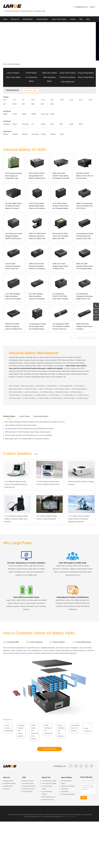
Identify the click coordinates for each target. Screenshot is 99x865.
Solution (73, 19)
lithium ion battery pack (46, 389)
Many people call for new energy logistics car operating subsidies (27, 438)
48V (33, 104)
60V (42, 104)
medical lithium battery (61, 392)
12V (51, 100)
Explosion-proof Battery (68, 77)
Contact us (16, 25)
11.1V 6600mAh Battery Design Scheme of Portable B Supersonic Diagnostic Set (15, 484)
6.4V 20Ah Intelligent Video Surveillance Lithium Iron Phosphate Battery (37, 296)
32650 (34, 114)
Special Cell (15, 19)
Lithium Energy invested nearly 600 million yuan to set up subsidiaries (28, 435)
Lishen (43, 124)
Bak (61, 124)
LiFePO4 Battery (31, 73)
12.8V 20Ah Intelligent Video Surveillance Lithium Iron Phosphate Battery (13, 296)
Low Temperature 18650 (49, 781)
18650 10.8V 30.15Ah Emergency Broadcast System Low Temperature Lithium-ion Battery (37, 266)
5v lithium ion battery (29, 398)
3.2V (4, 100)
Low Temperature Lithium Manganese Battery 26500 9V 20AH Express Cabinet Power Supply (13, 236)
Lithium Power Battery (59, 19)
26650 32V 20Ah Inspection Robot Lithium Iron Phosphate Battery (84, 266)
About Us (6, 25)
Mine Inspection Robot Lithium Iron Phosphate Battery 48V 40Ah (60, 236)
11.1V (43, 100)
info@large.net (81, 7)
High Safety (64, 789)
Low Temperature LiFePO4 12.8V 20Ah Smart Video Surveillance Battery (61, 296)
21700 (15, 114)
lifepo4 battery (79, 386)
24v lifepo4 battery (14, 395)
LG (33, 124)
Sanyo (15, 124)
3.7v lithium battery (54, 395)
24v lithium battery (56, 398)
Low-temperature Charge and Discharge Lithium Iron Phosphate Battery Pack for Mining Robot (37, 326)
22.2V (81, 100)
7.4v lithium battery (67, 395)
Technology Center (28, 783)
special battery (40, 386)
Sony (52, 124)
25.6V (15, 104)
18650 (5, 114)
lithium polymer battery (15, 389)
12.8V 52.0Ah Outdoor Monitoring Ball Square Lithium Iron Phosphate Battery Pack (37, 206)
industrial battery (52, 386)
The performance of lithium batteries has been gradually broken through (29, 428)
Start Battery (65, 791)
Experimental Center (28, 789)
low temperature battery (62, 389)
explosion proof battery (31, 392)
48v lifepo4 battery (40, 395)
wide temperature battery (79, 389)
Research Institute (27, 781)
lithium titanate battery (15, 392)
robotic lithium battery (46, 392)
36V (23, 104)
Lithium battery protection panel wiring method (20, 425)
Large (71, 124)
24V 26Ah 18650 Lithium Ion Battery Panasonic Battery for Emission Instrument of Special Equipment (13, 206)
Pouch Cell (44, 114)
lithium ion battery (14, 386)
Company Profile (8, 781)
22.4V (90, 100)
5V (23, 100)
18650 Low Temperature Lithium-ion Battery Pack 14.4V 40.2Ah (84, 206)
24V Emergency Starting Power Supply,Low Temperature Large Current (13, 175)
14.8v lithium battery (15, 398)
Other (52, 104)
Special (5, 134)
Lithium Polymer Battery (68, 73)
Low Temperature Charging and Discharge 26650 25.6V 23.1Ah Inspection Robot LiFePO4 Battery (84, 296)
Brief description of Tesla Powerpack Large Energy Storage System (27, 432)
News (88, 19)
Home (5, 19)
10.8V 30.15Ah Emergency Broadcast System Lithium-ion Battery (12, 266)
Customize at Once (49, 749)
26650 (24, 114)
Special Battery (28, 19)
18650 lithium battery (31, 389)
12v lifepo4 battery (76, 392)
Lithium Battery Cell (67, 82)
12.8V (62, 100)
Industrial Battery (42, 19)
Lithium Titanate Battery (86, 77)
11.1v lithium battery (82, 395)
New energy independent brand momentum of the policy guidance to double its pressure (35, 422)
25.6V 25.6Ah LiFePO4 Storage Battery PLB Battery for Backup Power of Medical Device (37, 175)
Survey (43, 134)
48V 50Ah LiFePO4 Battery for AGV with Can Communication (84, 175)
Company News (8, 786)
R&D (81, 19)
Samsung (25, 124)
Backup (53, 134)
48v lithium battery (82, 398)
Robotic (15, 134)
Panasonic (6, 124)
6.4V (33, 100)
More (36, 454)
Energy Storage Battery (86, 73)
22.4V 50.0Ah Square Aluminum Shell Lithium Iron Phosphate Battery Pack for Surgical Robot (60, 206)
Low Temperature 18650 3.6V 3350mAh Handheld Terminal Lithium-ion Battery (61, 326)
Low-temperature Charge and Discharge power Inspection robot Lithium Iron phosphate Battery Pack (84, 236)
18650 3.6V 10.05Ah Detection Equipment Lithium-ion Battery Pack (13, 326)
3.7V (14, 100)
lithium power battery (28, 386)
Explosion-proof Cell (48, 799)
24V (4, 104)
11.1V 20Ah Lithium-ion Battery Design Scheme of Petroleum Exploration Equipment (78, 518)
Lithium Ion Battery (13, 73)
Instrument (35, 134)
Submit (84, 798)
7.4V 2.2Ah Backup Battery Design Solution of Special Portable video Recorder (16, 518)
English (92, 7)
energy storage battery (66, 386)
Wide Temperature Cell (48, 797)
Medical (24, 134)
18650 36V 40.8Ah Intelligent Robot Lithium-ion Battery (84, 326)
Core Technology (27, 791)
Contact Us (6, 789)
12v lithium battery (43, 398)
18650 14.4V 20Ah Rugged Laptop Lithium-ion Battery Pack (60, 266)
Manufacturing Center (28, 786)
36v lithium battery (69, 398)
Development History (9, 783)
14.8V (71, 100)
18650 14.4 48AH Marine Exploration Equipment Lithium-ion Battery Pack (37, 236)
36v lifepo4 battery (27, 395)
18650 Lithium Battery (49, 73)
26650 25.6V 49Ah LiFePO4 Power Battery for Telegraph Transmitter (60, 175)
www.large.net (58, 816)
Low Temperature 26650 (49, 783)
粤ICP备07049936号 (69, 816)
